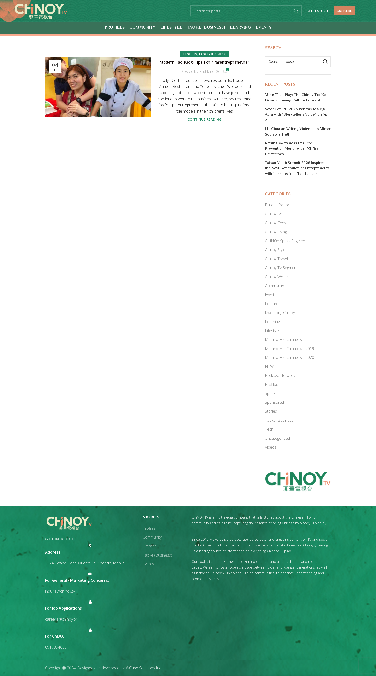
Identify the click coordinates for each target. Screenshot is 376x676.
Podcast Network (280, 375)
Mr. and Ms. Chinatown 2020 (289, 357)
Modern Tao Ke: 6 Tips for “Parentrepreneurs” (204, 62)
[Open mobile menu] (361, 11)
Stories (271, 411)
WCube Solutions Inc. (144, 668)
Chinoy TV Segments (282, 267)
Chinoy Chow (276, 222)
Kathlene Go (210, 71)
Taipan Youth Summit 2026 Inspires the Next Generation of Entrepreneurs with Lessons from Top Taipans (297, 169)
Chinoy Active (276, 214)
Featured (273, 303)
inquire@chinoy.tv (60, 591)
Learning (272, 321)
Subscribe (344, 11)
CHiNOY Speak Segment (285, 240)
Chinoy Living (276, 232)
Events (270, 294)
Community (274, 285)
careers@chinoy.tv (60, 619)
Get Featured (317, 11)
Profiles (190, 54)
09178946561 (57, 647)
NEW (269, 366)
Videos (270, 447)
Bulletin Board (277, 205)
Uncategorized (277, 438)
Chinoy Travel (276, 258)
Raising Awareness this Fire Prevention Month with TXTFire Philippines (291, 149)
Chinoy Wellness (279, 276)
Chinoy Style (275, 250)
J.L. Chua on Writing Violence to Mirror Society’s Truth (298, 132)
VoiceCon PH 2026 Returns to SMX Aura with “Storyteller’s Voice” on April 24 (298, 115)
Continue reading (205, 119)
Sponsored (274, 402)
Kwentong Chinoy (280, 312)
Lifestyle (272, 330)
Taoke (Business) (212, 54)
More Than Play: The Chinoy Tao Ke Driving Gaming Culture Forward (295, 98)
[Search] (246, 11)
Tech (269, 429)
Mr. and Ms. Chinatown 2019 (289, 348)
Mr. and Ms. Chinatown (285, 339)
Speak (270, 393)
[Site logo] (41, 10)
